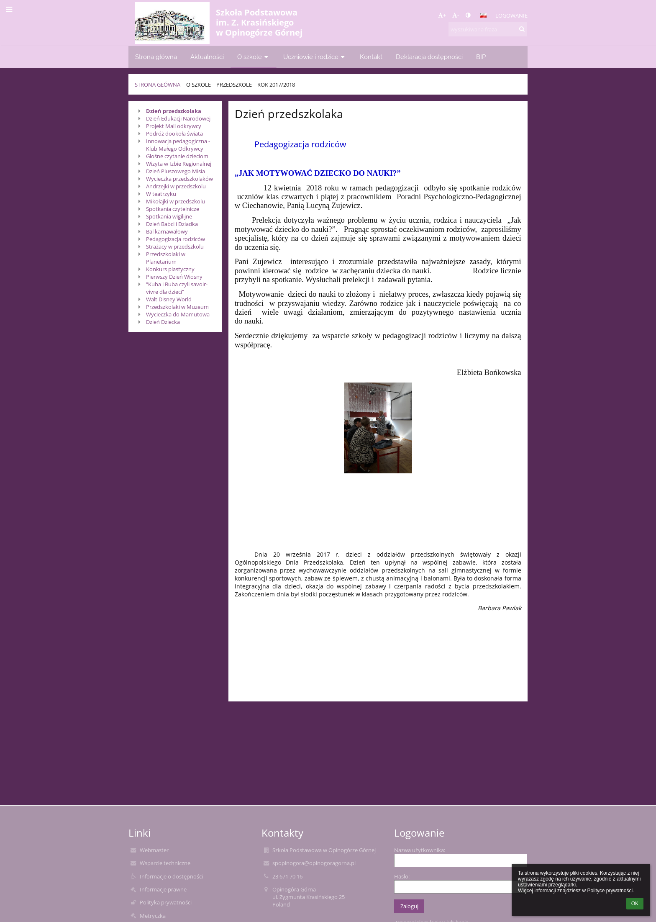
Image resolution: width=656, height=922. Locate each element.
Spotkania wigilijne (169, 216)
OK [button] (634, 904)
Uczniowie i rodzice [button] (314, 56)
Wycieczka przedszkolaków (179, 178)
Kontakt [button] (371, 56)
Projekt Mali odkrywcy (173, 126)
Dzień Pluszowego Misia (175, 171)
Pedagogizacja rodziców (175, 239)
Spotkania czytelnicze (172, 209)
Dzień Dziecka (163, 322)
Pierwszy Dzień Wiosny (174, 276)
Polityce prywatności (610, 891)
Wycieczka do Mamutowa (178, 314)
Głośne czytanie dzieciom (177, 156)
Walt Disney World (169, 299)
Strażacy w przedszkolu (175, 246)
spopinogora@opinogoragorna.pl (314, 863)
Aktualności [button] (207, 56)
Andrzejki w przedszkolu (176, 186)
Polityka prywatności (166, 902)
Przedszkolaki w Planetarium (165, 257)
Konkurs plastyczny (170, 269)
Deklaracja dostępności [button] (429, 56)
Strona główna (157, 84)
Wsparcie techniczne (165, 863)
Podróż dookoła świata (174, 133)
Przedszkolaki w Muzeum (177, 307)
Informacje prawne (163, 889)
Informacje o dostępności (171, 876)
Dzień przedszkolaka (173, 111)
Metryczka (153, 915)
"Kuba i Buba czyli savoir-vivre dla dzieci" (177, 287)
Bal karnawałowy (167, 231)
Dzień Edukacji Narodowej (178, 118)
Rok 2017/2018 (276, 84)
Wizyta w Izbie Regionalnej (178, 163)
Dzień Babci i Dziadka (172, 224)
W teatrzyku (161, 194)
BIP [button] (481, 56)
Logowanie (511, 15)
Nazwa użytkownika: (419, 850)
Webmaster (154, 850)
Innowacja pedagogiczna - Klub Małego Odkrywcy (178, 144)
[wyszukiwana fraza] (488, 29)
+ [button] (442, 15)
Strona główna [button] (156, 56)
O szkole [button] (253, 56)
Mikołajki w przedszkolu (175, 201)
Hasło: (402, 876)
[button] (483, 15)
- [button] (455, 15)
